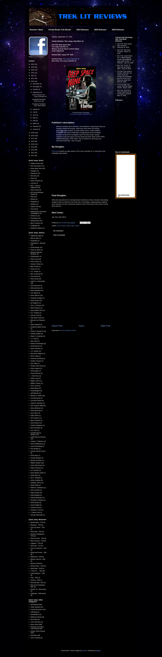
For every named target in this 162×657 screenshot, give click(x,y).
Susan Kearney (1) (36, 373)
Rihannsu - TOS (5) (36, 525)
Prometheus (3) (35, 218)
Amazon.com (73, 114)
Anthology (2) (34, 612)
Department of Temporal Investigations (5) (38, 212)
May (34, 118)
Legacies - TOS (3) (36, 543)
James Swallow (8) (36, 480)
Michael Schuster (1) (37, 460)
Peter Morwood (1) (36, 410)
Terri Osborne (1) (36, 418)
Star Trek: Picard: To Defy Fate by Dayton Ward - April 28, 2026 (124, 67)
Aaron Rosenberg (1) (37, 446)
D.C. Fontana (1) (35, 313)
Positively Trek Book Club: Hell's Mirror (39, 105)
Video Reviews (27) (36, 607)
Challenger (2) (35, 225)
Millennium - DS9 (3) (37, 557)
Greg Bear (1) (34, 240)
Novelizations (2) (35, 614)
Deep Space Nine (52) (37, 168)
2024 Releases (82, 30)
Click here (55, 151)
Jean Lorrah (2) (35, 386)
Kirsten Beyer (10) (36, 247)
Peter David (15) (35, 279)
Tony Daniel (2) (35, 276)
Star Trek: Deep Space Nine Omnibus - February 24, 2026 (124, 45)
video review (75, 226)
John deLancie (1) (36, 285)
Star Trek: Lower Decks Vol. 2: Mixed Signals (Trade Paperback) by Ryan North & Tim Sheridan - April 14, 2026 (125, 59)
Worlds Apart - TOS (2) (37, 522)
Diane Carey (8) (35, 259)
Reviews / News (36, 30)
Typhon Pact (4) (35, 206)
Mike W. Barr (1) (35, 238)
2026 (33, 64)
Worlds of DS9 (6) (36, 563)
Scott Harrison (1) (36, 346)
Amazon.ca (81, 114)
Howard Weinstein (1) (37, 497)
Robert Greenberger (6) (38, 343)
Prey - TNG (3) (35, 577)
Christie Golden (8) (36, 334)
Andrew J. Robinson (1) (38, 441)
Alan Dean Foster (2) (37, 318)
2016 (33, 141)
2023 (33, 73)
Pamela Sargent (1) (36, 458)
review (68, 226)
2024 (33, 70)
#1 (71, 59)
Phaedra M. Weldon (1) (38, 500)
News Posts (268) (36, 624)
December (36, 84)
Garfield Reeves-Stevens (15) (36, 433)
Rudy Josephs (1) (36, 368)
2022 (33, 75)
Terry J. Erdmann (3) (37, 305)
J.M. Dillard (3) (35, 293)
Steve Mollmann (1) (36, 408)
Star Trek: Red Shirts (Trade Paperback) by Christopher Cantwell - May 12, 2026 (124, 92)
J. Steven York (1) (36, 512)
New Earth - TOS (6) (37, 531)
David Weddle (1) (36, 495)
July (34, 112)
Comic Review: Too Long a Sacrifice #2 (39, 95)
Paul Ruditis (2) (35, 449)
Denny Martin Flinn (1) (37, 310)
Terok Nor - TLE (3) (36, 546)
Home (81, 326)
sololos (84, 650)
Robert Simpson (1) (36, 468)
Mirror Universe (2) (36, 223)
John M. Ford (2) (35, 315)
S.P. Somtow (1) (35, 470)
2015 (33, 144)
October (35, 89)
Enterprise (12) (35, 173)
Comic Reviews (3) (36, 622)
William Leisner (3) (36, 383)
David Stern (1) (35, 475)
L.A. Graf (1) (34, 338)
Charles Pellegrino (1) (37, 425)
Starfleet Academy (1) (37, 228)
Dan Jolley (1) (34, 363)
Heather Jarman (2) (36, 361)
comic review (61, 226)
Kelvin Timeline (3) (36, 181)
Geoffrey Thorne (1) (36, 483)
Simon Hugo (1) (35, 356)
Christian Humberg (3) (37, 358)
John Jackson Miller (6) (38, 405)
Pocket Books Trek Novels (59, 30)
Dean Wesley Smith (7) (37, 473)
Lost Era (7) (34, 183)
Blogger (98, 650)
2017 (33, 138)
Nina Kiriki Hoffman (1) (37, 353)
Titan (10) (33, 196)
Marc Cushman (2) (36, 274)
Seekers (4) (34, 204)
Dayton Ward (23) (36, 493)
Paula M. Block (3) (36, 250)
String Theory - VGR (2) (38, 566)
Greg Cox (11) (35, 269)
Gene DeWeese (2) (36, 290)
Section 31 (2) (35, 216)
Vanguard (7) (34, 201)
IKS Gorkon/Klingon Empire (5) (36, 193)
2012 (33, 153)
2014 (33, 147)
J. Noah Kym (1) (35, 376)
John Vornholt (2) (36, 490)
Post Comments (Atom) (68, 330)
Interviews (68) (35, 635)
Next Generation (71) (37, 166)
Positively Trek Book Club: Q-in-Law (38, 100)
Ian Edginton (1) (35, 303)
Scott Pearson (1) (36, 423)
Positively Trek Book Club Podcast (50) (37, 628)
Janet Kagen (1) (35, 371)
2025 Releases (100, 30)
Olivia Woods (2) (35, 502)
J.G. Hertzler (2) (35, 351)
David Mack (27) (35, 388)
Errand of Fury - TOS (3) (38, 538)
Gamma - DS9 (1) (36, 580)
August (35, 109)
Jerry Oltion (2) (35, 413)
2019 (33, 133)
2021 (33, 78)
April (34, 120)
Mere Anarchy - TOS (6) (38, 541)
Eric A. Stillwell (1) (36, 478)
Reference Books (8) (37, 617)
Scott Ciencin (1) (35, 261)
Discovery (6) (34, 176)
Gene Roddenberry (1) (37, 444)
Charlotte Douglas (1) (37, 298)
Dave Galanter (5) (36, 324)
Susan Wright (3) (35, 505)
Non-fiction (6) (35, 619)
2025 (33, 67)
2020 (33, 81)
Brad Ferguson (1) (36, 308)
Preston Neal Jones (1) (37, 366)
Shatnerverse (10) (36, 221)
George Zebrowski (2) (37, 515)
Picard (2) (33, 178)
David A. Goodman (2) (37, 336)
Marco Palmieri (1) (36, 420)
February (36, 126)
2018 (33, 135)
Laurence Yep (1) (36, 507)
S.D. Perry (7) (34, 430)
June (34, 115)
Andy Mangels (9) (36, 391)
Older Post (105, 326)
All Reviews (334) (36, 604)
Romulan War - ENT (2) (38, 582)
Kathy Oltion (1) (35, 415)
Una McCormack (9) (37, 400)
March (35, 123)
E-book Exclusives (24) (37, 609)
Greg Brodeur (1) (36, 256)
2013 (33, 150)
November (36, 86)
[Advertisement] (81, 306)
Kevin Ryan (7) (35, 455)
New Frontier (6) (35, 190)
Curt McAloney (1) (36, 398)
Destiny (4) (34, 199)
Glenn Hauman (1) (36, 348)
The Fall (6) (34, 209)
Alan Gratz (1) (35, 341)
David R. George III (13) (38, 331)
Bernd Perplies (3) (36, 428)
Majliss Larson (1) (36, 381)
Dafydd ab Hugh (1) (36, 236)
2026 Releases (118, 30)
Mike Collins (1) (35, 266)
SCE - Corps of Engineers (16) (35, 186)
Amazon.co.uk (88, 114)
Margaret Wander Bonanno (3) (36, 253)
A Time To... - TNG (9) (37, 571)
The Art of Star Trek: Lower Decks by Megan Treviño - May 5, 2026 (124, 86)
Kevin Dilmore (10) (36, 295)
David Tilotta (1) (35, 485)
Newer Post (57, 326)
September (36, 92)
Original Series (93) (36, 163)
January (35, 129)
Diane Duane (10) (36, 300)
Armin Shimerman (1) (37, 465)
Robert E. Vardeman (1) (38, 487)
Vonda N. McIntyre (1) (37, 403)
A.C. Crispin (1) (35, 271)
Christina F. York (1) (36, 510)
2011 (33, 155)
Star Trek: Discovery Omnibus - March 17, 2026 (124, 51)
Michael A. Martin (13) (37, 395)
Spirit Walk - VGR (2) (37, 568)
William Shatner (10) (37, 463)
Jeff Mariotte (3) (35, 393)
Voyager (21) (34, 171)
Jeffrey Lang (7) (35, 378)
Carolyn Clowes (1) (36, 264)
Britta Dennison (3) (36, 288)
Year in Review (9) (36, 638)
